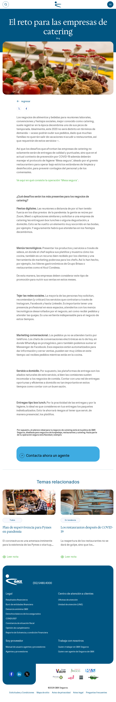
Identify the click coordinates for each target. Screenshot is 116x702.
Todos (12, 520)
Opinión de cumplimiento (18, 628)
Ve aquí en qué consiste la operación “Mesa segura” (47, 180)
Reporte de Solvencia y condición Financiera (27, 632)
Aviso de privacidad (61, 692)
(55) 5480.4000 (42, 583)
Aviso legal (78, 692)
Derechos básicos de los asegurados (23, 613)
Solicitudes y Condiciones (21, 692)
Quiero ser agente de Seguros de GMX (76, 651)
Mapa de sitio (43, 692)
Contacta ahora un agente (47, 455)
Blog (58, 38)
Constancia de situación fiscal (20, 623)
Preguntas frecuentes (96, 692)
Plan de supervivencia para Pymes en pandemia (27, 529)
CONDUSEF (11, 618)
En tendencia (70, 520)
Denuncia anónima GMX (17, 609)
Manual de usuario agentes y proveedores (25, 647)
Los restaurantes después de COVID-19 (87, 529)
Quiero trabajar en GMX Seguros (73, 647)
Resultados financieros (17, 599)
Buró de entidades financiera (19, 604)
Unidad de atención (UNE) (70, 604)
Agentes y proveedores (17, 651)
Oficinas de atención (68, 599)
